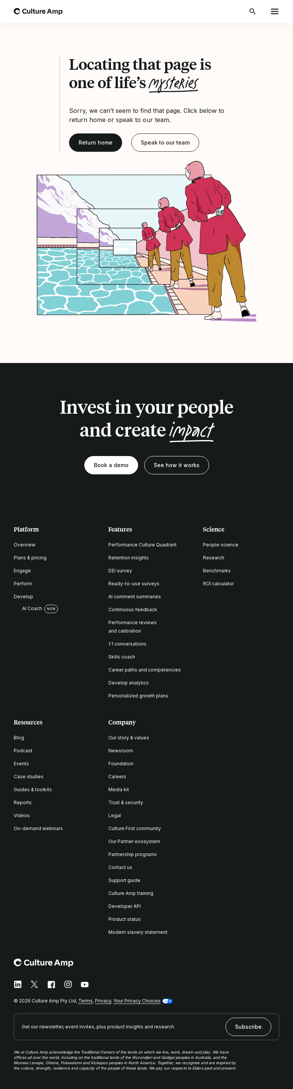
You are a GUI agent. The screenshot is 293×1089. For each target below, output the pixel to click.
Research (213, 558)
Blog (19, 737)
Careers (117, 776)
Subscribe (248, 1026)
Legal (114, 815)
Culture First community (134, 828)
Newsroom (120, 750)
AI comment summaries (134, 596)
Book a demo (111, 465)
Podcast (23, 750)
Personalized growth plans (138, 696)
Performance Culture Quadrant (142, 545)
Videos (22, 815)
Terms (85, 1001)
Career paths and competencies (144, 670)
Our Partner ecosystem (134, 841)
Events (21, 763)
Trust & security (125, 802)
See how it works (177, 465)
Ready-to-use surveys (133, 583)
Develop (23, 596)
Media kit (118, 789)
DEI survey (120, 570)
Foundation (121, 763)
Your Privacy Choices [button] (137, 1001)
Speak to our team (165, 142)
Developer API (124, 906)
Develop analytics (128, 683)
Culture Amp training (130, 893)
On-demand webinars (38, 828)
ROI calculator (218, 583)
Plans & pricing (30, 558)
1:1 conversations (127, 644)
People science (220, 545)
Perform (23, 583)
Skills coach (121, 657)
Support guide (124, 880)
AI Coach (28, 609)
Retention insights (128, 558)
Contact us (120, 867)
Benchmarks (217, 570)
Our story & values (128, 737)
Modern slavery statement (137, 932)
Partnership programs (132, 854)
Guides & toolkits (33, 789)
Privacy (103, 1001)
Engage (22, 570)
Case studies (28, 776)
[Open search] (253, 11)
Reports (23, 802)
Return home (96, 142)
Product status (124, 919)
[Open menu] (275, 11)
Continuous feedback (132, 609)
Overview (24, 545)
